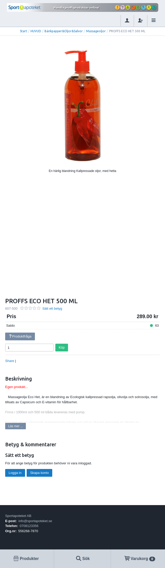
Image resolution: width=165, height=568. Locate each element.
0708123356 (29, 526)
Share (9, 361)
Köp (62, 347)
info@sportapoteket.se (35, 521)
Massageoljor (96, 31)
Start (23, 31)
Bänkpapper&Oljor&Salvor (63, 31)
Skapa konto (39, 473)
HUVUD (36, 31)
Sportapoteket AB (18, 516)
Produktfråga (20, 336)
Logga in (15, 473)
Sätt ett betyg (52, 308)
